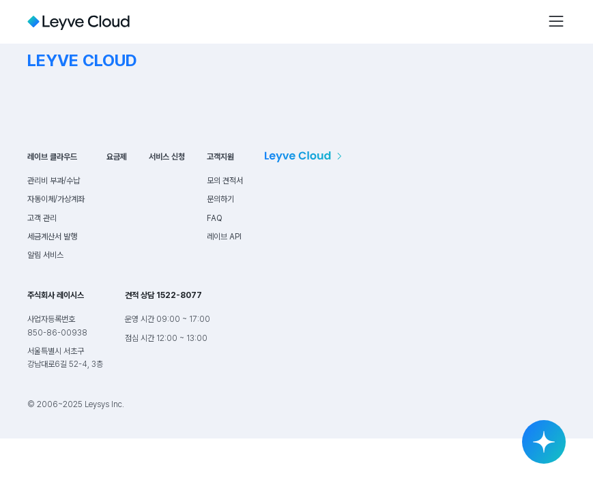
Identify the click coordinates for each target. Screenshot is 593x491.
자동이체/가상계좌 (56, 199)
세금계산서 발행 (52, 236)
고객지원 (220, 157)
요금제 (116, 157)
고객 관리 (42, 218)
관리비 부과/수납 (53, 180)
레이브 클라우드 (52, 157)
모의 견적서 (225, 180)
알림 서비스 (45, 255)
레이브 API (224, 236)
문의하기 (220, 199)
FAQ (214, 218)
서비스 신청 (167, 157)
